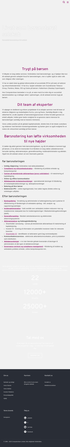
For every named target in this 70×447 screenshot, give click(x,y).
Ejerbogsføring (10, 201)
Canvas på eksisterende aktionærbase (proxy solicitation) (26, 174)
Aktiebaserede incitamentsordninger (18, 181)
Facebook (28, 431)
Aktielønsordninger (11, 241)
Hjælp (5, 398)
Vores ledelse (7, 388)
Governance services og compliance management (23, 246)
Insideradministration (12, 208)
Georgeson (7, 417)
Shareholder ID (11, 234)
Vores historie (7, 385)
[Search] (63, 2)
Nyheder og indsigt (9, 382)
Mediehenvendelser (50, 385)
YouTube (28, 426)
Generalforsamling (11, 216)
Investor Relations (9, 392)
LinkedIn (28, 417)
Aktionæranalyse (10, 221)
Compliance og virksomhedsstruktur (18, 168)
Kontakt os (35, 355)
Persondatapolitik (8, 395)
